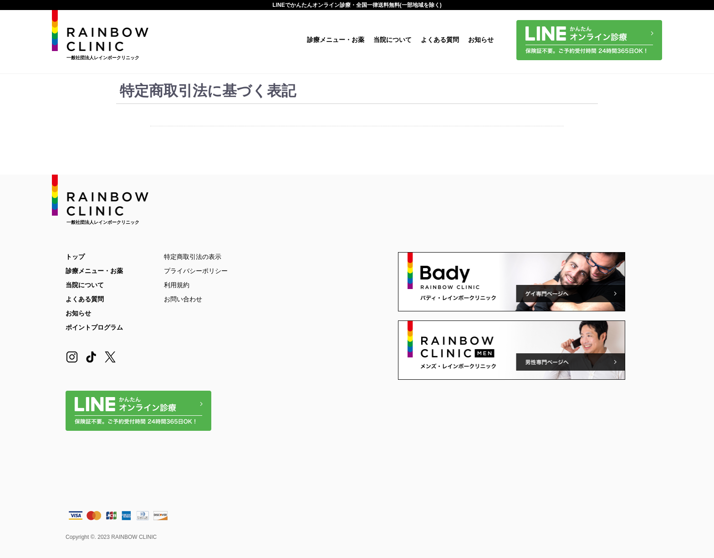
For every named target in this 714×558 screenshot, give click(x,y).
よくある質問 (440, 39)
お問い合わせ (183, 299)
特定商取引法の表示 (192, 256)
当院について (392, 39)
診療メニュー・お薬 (335, 39)
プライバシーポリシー (196, 270)
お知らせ (481, 39)
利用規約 (176, 285)
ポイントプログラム (94, 327)
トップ (75, 256)
